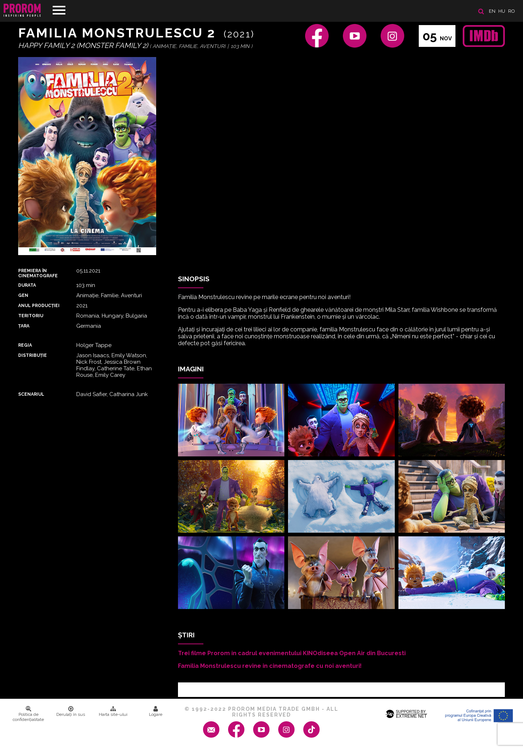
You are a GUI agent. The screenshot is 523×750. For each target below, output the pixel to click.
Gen (23, 295)
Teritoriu (30, 315)
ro (511, 11)
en (492, 11)
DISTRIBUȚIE (32, 355)
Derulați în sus (70, 711)
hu (501, 11)
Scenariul (31, 394)
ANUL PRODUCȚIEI (39, 305)
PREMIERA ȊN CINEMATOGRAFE (38, 273)
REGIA (25, 345)
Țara (23, 325)
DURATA (27, 285)
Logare (155, 711)
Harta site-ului (113, 711)
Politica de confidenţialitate (28, 714)
